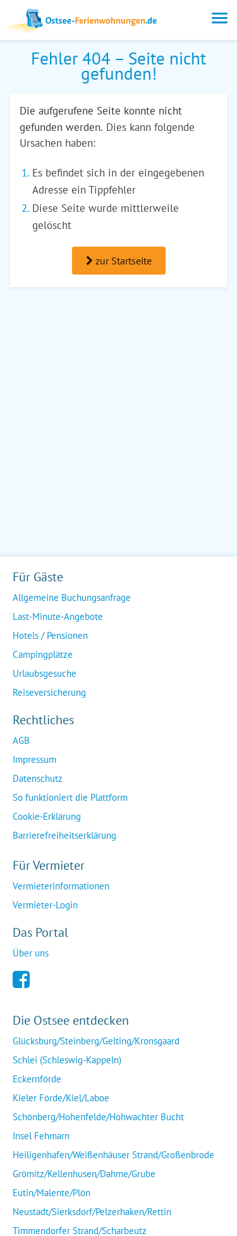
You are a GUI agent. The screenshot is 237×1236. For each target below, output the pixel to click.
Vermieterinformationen (61, 886)
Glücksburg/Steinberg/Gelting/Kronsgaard (96, 1041)
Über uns (31, 953)
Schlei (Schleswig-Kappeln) (67, 1060)
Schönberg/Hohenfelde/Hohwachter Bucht (98, 1117)
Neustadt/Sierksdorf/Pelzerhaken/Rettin (92, 1212)
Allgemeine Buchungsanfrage (72, 597)
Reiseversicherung (49, 692)
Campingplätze (43, 654)
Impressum (34, 759)
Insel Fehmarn (41, 1136)
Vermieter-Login (45, 905)
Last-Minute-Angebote (58, 616)
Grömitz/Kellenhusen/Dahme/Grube (84, 1174)
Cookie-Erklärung (47, 816)
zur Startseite (119, 260)
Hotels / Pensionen (50, 635)
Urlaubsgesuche (44, 673)
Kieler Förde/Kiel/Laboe (61, 1098)
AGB (21, 740)
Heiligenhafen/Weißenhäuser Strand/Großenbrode (113, 1155)
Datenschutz (38, 778)
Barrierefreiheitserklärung (64, 835)
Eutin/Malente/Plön (51, 1193)
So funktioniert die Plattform (70, 797)
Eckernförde (37, 1079)
